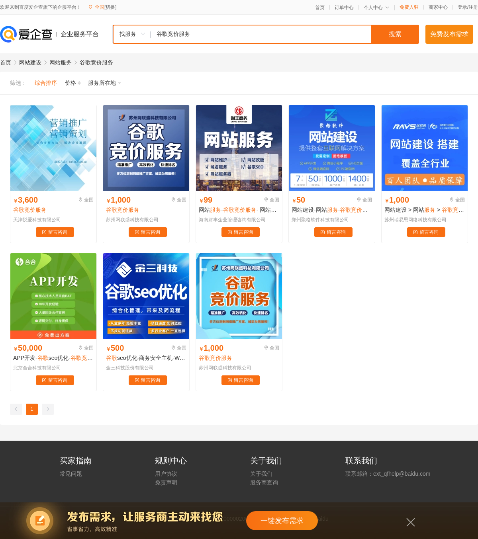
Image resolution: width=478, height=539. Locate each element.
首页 (320, 7)
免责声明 (166, 482)
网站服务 (60, 62)
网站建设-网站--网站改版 (332, 210)
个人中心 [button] (377, 7)
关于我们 (261, 474)
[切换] (110, 7)
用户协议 (166, 474)
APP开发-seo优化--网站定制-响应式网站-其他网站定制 (53, 358)
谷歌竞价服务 (96, 62)
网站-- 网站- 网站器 (239, 210)
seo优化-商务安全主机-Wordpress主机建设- (146, 358)
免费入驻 (409, 7)
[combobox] (265, 34)
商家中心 (438, 7)
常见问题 (71, 474)
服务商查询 (264, 482)
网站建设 (30, 62)
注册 (473, 7)
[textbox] (285, 34)
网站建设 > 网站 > (424, 210)
